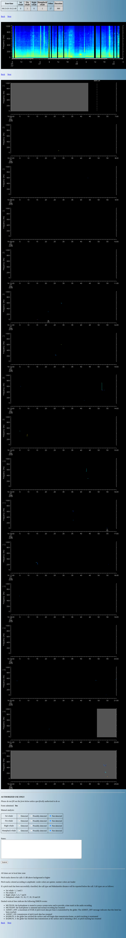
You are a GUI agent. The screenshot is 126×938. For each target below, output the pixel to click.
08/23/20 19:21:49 (9, 8)
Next (9, 16)
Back (3, 16)
